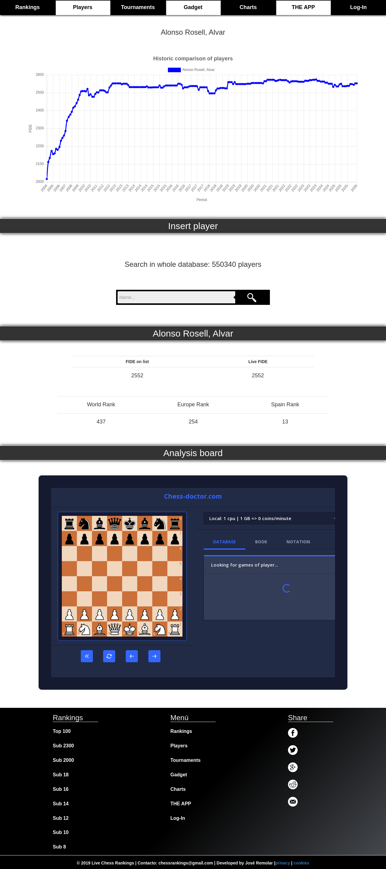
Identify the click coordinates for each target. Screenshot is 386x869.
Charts (248, 7)
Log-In (358, 7)
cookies (301, 863)
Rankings (181, 731)
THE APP (303, 7)
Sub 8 (59, 846)
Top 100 (62, 731)
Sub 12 (60, 818)
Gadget (193, 7)
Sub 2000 (63, 760)
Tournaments (138, 7)
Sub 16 (60, 789)
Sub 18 (60, 774)
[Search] (251, 297)
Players (82, 7)
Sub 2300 (63, 745)
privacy (282, 863)
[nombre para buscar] (176, 297)
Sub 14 (60, 803)
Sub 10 (60, 832)
